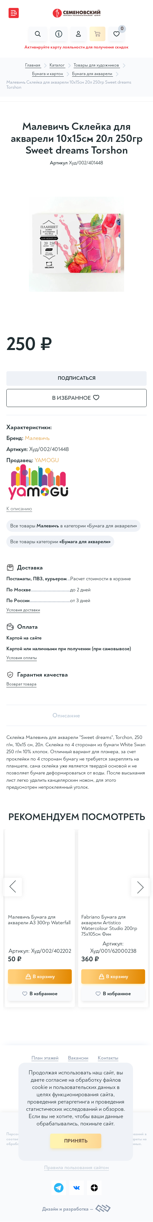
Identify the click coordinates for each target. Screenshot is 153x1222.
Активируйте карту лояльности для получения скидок (76, 47)
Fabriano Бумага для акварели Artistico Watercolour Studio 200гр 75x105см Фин (109, 925)
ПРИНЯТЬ (76, 1141)
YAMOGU (47, 460)
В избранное (79, 398)
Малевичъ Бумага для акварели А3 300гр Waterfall (39, 920)
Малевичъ (37, 438)
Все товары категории (60, 541)
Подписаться (77, 378)
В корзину (40, 976)
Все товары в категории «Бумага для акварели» (73, 526)
